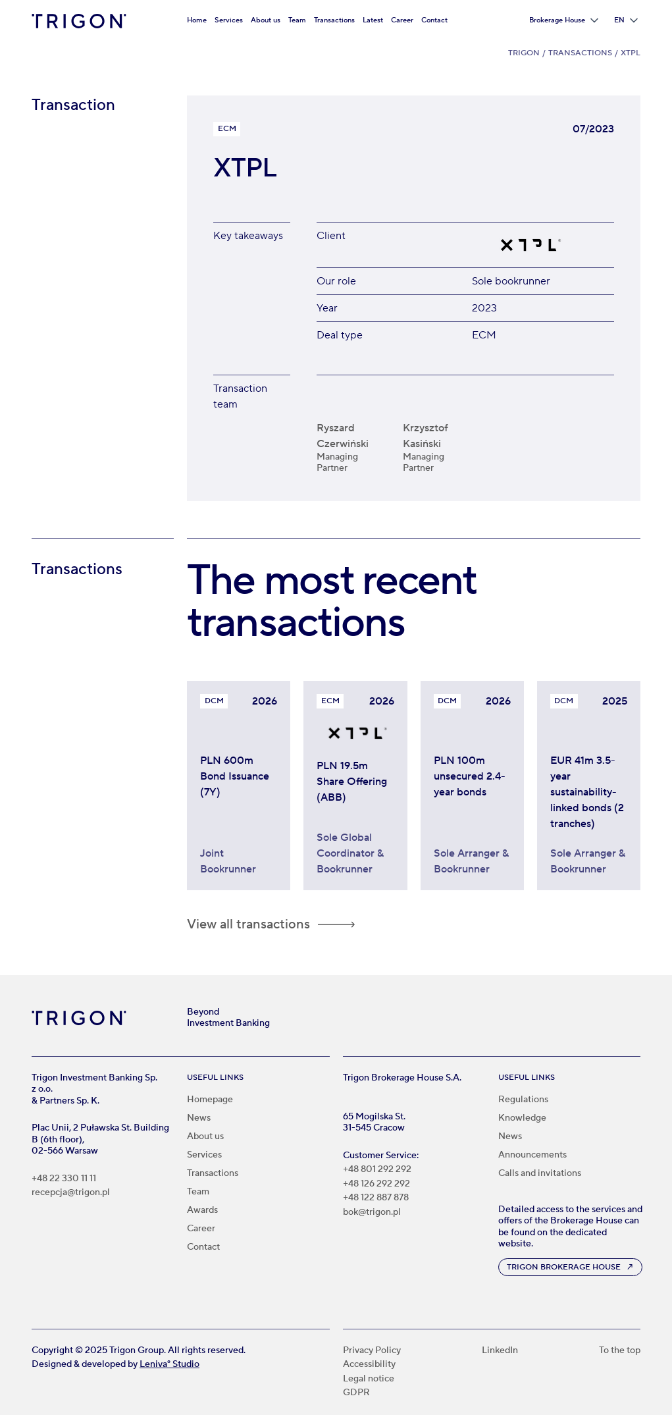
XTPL (630, 53)
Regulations (523, 1100)
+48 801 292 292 (377, 1169)
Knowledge (522, 1118)
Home (197, 20)
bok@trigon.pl (372, 1212)
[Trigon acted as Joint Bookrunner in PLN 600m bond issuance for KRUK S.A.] (238, 796)
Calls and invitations (539, 1173)
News (199, 1118)
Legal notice (368, 1379)
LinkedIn (500, 1350)
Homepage (210, 1100)
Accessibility (369, 1364)
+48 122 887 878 (376, 1198)
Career (402, 20)
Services (229, 20)
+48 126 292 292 (376, 1184)
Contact (434, 20)
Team (297, 20)
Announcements (532, 1155)
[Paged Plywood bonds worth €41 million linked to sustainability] (588, 796)
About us (265, 20)
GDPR (356, 1393)
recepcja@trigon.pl (71, 1192)
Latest (373, 20)
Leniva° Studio (169, 1364)
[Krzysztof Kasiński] (439, 435)
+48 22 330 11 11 (64, 1179)
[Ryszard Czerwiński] (353, 435)
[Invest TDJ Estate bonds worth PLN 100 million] (472, 796)
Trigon (524, 53)
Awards (202, 1210)
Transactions (334, 20)
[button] (564, 20)
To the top (619, 1350)
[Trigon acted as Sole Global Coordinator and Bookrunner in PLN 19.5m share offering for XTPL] (355, 796)
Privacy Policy (372, 1350)
